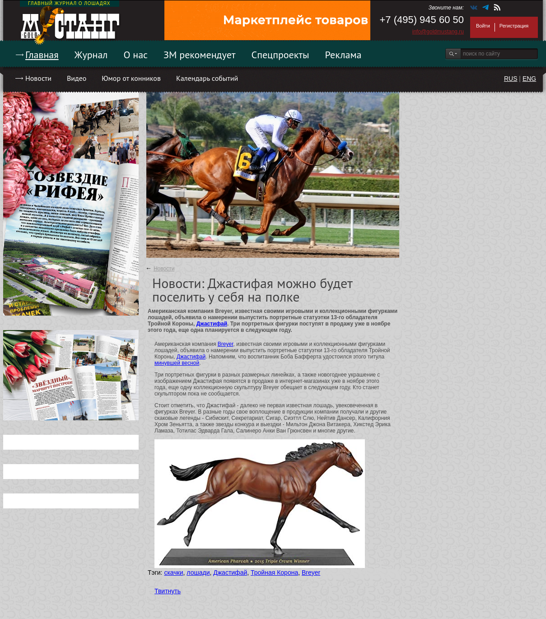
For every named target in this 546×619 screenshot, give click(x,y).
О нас (135, 54)
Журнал (91, 54)
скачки (173, 572)
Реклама (343, 54)
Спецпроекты (280, 54)
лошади (198, 572)
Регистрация (513, 25)
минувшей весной (176, 363)
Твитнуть (167, 591)
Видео (76, 78)
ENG (529, 78)
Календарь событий (207, 78)
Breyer (225, 344)
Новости (38, 78)
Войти (483, 25)
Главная (42, 54)
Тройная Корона (274, 572)
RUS (511, 78)
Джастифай (211, 324)
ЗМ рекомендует (199, 54)
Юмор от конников (131, 78)
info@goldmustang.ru (438, 31)
